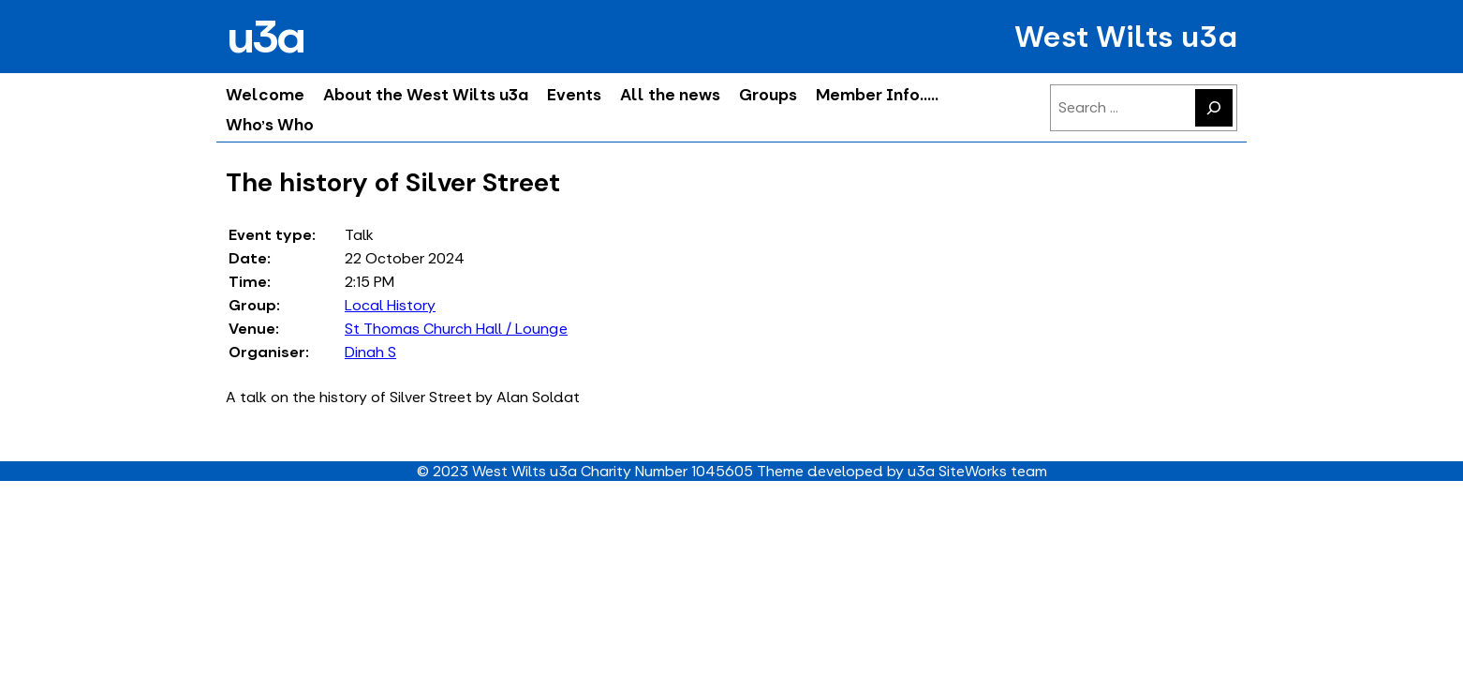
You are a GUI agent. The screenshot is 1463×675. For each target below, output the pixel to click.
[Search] (1214, 108)
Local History (390, 305)
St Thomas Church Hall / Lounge (456, 328)
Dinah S (370, 352)
